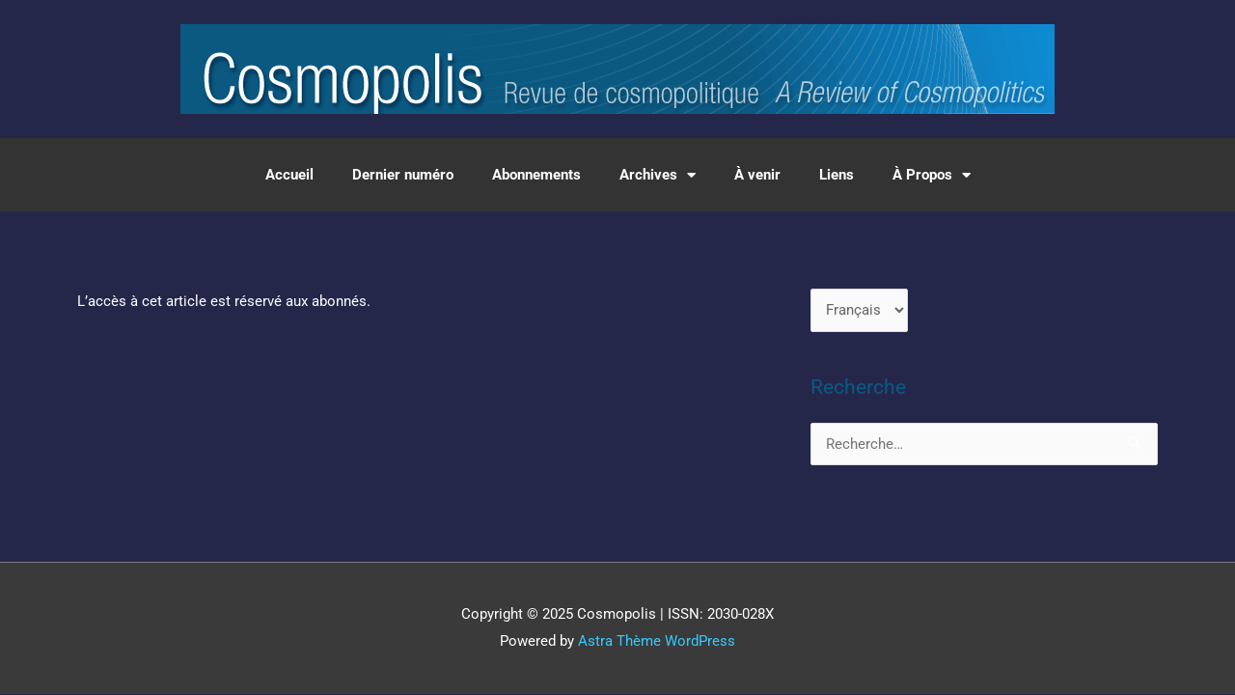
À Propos (931, 175)
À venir (757, 174)
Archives (657, 175)
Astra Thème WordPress (656, 641)
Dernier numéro (402, 174)
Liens (836, 174)
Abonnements (536, 174)
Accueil (289, 174)
